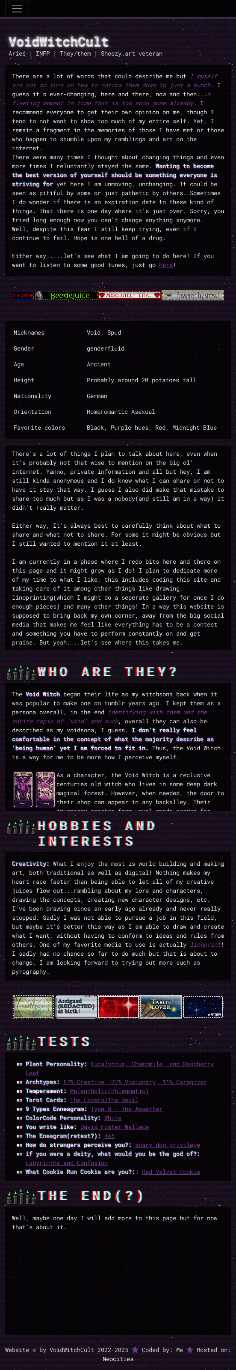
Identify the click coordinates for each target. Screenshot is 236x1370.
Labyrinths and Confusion (67, 1163)
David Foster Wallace (114, 1127)
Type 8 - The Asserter (126, 1109)
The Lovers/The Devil (104, 1100)
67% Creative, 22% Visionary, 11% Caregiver (135, 1082)
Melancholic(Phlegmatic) (109, 1091)
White (112, 1118)
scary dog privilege (167, 1145)
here (166, 265)
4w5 (109, 1136)
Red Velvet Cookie (171, 1172)
